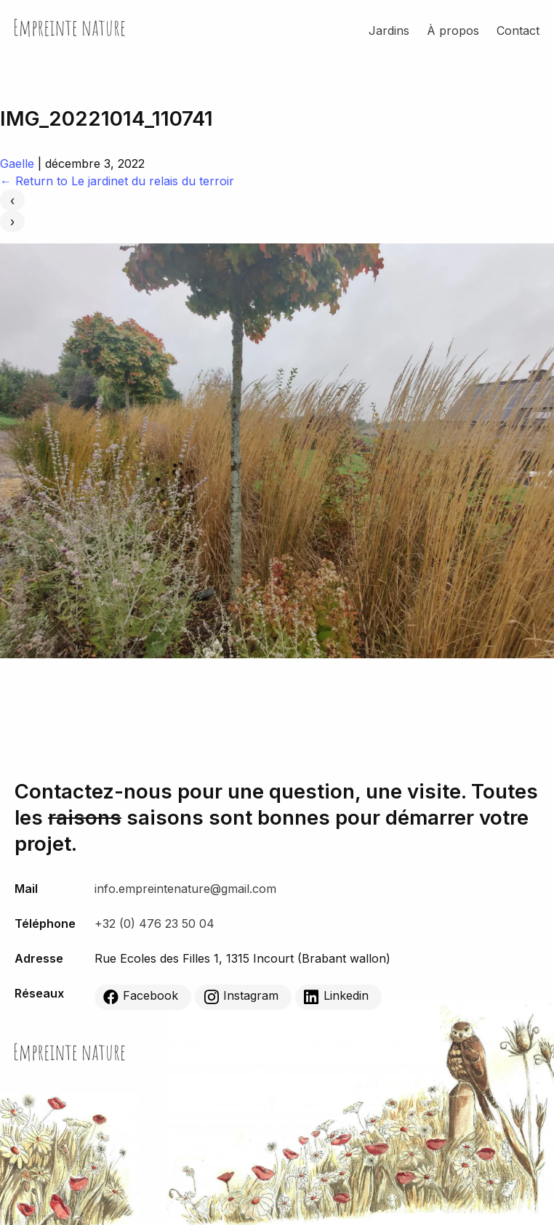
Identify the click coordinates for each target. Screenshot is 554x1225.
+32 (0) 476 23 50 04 (154, 923)
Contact (518, 30)
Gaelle (17, 163)
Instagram (241, 997)
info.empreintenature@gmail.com (185, 888)
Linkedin (336, 997)
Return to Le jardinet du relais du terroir (117, 181)
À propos (453, 30)
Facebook (140, 997)
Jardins (389, 30)
